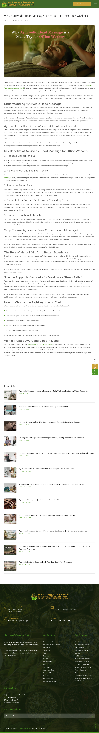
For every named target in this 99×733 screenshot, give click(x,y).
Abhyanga (7, 178)
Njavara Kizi (47, 665)
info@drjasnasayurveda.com (65, 610)
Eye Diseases (79, 656)
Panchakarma (48, 679)
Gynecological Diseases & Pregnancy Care (83, 680)
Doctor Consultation (49, 642)
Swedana (46, 651)
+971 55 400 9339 (15, 610)
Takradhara (47, 667)
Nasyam (46, 656)
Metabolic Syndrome (81, 651)
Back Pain (78, 642)
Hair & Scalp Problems (82, 645)
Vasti (45, 653)
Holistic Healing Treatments (52, 645)
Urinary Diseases (80, 670)
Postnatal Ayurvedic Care (51, 673)
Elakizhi (45, 659)
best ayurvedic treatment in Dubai (40, 344)
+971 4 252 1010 (14, 612)
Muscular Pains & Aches (82, 659)
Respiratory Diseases (82, 665)
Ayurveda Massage (49, 682)
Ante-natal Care (48, 670)
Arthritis (77, 653)
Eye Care (46, 676)
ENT (76, 673)
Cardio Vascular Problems (83, 676)
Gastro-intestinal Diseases (83, 667)
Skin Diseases (79, 648)
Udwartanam (47, 662)
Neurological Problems (82, 662)
